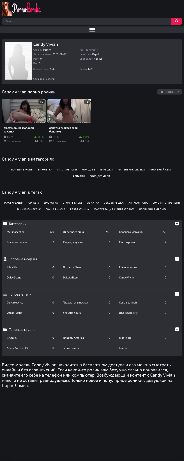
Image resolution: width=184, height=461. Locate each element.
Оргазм (33, 202)
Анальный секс (161, 169)
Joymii (142, 348)
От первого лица (86, 231)
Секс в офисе (30, 302)
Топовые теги (20, 294)
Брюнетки (45, 169)
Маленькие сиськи (131, 169)
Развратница (79, 209)
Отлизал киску (142, 312)
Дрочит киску (73, 202)
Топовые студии (22, 329)
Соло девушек (100, 176)
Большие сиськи (30, 242)
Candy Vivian (142, 277)
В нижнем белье (29, 209)
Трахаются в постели (86, 302)
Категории (18, 223)
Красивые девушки (142, 231)
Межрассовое (30, 231)
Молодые (88, 169)
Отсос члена (30, 312)
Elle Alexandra (142, 267)
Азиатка (93, 202)
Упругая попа (138, 202)
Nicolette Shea (86, 267)
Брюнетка (50, 202)
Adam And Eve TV (30, 348)
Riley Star (30, 267)
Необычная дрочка (153, 209)
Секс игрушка (114, 202)
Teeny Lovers (86, 348)
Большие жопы (22, 169)
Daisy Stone (30, 277)
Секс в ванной (142, 302)
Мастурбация (67, 169)
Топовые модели (23, 259)
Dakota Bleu (86, 277)
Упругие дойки (86, 312)
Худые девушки (86, 242)
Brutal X (30, 337)
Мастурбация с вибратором (114, 209)
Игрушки (106, 169)
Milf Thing (142, 337)
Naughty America (86, 337)
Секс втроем (142, 242)
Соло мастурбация (166, 202)
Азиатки (79, 176)
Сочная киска (55, 209)
